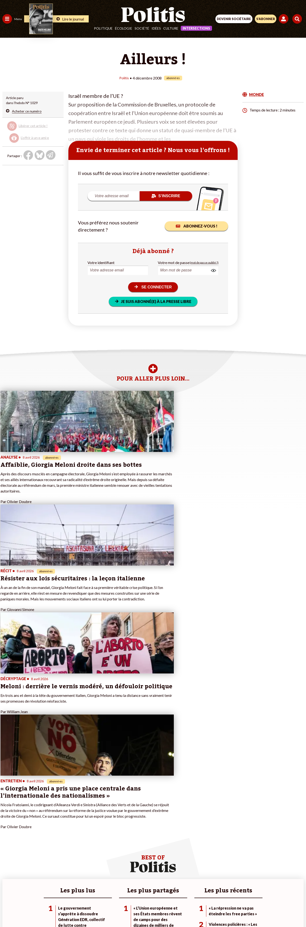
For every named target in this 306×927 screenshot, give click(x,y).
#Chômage (86, 835)
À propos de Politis (54, 845)
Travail (25, 815)
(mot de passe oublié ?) (204, 262)
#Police (83, 820)
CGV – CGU (154, 893)
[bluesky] (105, 910)
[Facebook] (90, 910)
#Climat (84, 815)
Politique (103, 28)
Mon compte (49, 850)
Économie (27, 820)
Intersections (196, 28)
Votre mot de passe (173, 262)
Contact (54, 893)
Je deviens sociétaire (56, 825)
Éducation (27, 825)
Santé (24, 830)
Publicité (227, 893)
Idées (156, 28)
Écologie (123, 28)
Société (142, 28)
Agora (6, 815)
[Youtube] (120, 910)
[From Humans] (150, 910)
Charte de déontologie (119, 893)
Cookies (248, 893)
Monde (7, 845)
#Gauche (85, 825)
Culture (170, 28)
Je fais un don (50, 820)
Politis (124, 77)
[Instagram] (135, 910)
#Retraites (86, 830)
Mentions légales (81, 893)
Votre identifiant (101, 262)
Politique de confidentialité (192, 893)
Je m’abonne (49, 830)
